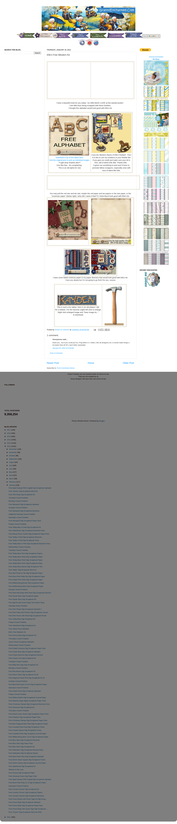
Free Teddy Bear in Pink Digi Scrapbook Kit (25, 527)
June (11, 469)
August (12, 462)
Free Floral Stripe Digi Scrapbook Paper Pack (26, 805)
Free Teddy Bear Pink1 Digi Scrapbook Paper (26, 563)
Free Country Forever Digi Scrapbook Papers (25, 792)
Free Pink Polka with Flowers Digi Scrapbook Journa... (29, 612)
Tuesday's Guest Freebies (18, 498)
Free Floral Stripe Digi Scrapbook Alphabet (25, 802)
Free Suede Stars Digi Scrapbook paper (23, 596)
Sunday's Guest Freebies (18, 508)
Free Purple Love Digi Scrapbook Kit (22, 658)
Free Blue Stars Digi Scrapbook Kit (22, 747)
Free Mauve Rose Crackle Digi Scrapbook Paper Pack (29, 534)
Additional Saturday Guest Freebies (22, 514)
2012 (9, 446)
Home (91, 363)
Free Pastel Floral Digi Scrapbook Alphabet (25, 691)
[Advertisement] (69, 79)
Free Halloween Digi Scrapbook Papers (23, 753)
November (13, 452)
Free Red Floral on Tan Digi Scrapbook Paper (26, 573)
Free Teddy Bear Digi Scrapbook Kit (22, 619)
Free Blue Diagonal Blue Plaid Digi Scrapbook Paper (28, 724)
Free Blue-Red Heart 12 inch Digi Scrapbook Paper (28, 684)
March (11, 479)
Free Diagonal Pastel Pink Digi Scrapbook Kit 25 (27, 678)
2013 (9, 443)
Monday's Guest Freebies (18, 501)
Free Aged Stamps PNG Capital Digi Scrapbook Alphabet (30, 488)
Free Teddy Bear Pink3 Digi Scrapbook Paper (26, 557)
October (12, 456)
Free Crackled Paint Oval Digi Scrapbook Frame (27, 727)
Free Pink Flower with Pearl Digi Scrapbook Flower (28, 616)
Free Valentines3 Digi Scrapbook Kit (22, 625)
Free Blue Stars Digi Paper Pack (21, 743)
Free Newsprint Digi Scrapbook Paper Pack (25, 521)
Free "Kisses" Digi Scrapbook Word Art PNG (25, 812)
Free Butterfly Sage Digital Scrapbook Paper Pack (27, 701)
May (11, 472)
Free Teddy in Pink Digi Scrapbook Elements (25, 537)
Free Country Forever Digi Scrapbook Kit (24, 789)
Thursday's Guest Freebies (19, 639)
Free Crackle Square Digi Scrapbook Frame (25, 730)
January (12, 485)
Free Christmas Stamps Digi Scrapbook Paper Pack (28, 720)
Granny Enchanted (156, 57)
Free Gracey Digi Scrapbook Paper (22, 773)
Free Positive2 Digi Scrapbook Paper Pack (24, 717)
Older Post (128, 363)
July (10, 465)
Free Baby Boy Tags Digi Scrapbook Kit (23, 665)
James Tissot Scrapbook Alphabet (21, 642)
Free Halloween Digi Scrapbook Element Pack (26, 750)
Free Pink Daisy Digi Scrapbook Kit (22, 494)
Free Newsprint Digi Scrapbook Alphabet (24, 504)
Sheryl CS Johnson (62, 330)
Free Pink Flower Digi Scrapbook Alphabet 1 (25, 609)
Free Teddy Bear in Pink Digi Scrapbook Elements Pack (29, 544)
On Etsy (156, 59)
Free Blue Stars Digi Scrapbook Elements (24, 740)
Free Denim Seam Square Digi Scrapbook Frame (27, 760)
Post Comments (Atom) (66, 368)
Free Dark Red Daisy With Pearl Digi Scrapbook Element (30, 593)
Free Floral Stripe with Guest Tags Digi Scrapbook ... (28, 809)
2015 (9, 436)
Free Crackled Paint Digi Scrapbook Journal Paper (27, 734)
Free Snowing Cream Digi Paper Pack (23, 776)
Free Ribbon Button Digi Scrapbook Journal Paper (27, 697)
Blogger (102, 421)
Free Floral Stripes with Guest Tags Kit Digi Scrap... (28, 799)
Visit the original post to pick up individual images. (69, 160)
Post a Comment (56, 353)
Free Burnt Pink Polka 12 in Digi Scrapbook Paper (27, 783)
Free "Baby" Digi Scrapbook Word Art (22, 570)
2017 (9, 430)
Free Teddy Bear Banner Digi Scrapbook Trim (26, 567)
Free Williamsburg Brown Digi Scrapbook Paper (26, 583)
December (13, 449)
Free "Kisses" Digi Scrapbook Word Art (23, 491)
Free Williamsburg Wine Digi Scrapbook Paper (26, 586)
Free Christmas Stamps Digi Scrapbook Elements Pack (29, 704)
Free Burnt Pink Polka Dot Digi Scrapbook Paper (27, 576)
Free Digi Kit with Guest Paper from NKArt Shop (26, 603)
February (12, 482)
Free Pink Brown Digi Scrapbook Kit (22, 671)
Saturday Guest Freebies (18, 606)
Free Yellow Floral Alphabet (19, 629)
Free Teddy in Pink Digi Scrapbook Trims (24, 540)
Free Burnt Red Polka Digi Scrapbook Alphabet (26, 756)
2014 (9, 440)
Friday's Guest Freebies (17, 524)
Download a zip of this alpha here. (70, 158)
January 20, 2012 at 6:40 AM (63, 348)
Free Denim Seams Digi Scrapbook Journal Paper (27, 763)
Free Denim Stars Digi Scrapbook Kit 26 (23, 675)
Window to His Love (16, 769)
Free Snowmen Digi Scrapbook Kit (21, 707)
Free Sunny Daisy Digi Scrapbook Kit (22, 635)
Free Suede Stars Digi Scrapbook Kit (22, 599)
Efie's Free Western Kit (17, 632)
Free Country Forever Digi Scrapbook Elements (26, 796)
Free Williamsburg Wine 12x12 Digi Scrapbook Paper (28, 737)
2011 (9, 817)
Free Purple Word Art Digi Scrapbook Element (26, 655)
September (13, 459)
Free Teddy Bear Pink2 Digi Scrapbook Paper (26, 560)
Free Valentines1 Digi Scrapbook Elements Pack (27, 530)
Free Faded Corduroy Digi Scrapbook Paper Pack (27, 648)
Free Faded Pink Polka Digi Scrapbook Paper (26, 580)
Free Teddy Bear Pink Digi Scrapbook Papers (25, 553)
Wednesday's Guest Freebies (20, 547)
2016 (9, 433)
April (11, 475)
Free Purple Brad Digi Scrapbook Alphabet (24, 652)
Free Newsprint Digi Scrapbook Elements (24, 511)
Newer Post (53, 363)
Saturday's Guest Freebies (18, 517)
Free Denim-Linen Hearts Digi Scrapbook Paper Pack (28, 714)
